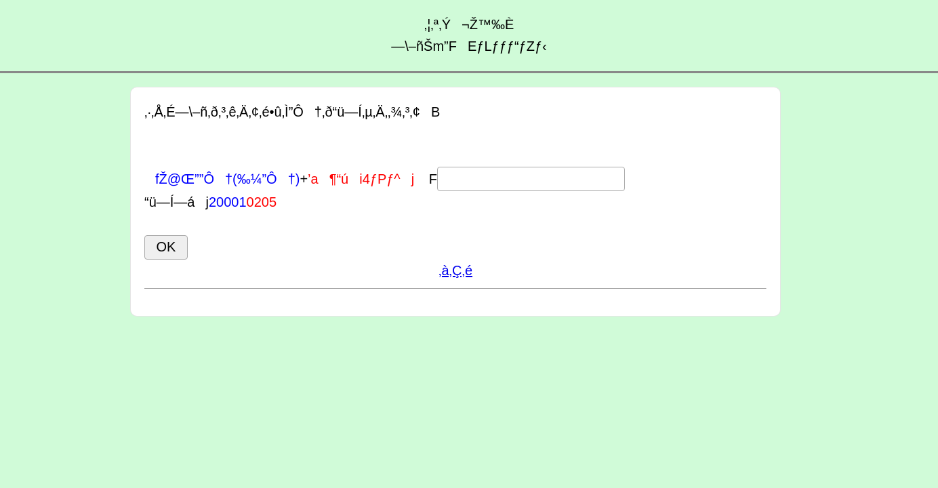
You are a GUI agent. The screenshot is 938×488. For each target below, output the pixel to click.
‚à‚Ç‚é (455, 270)
